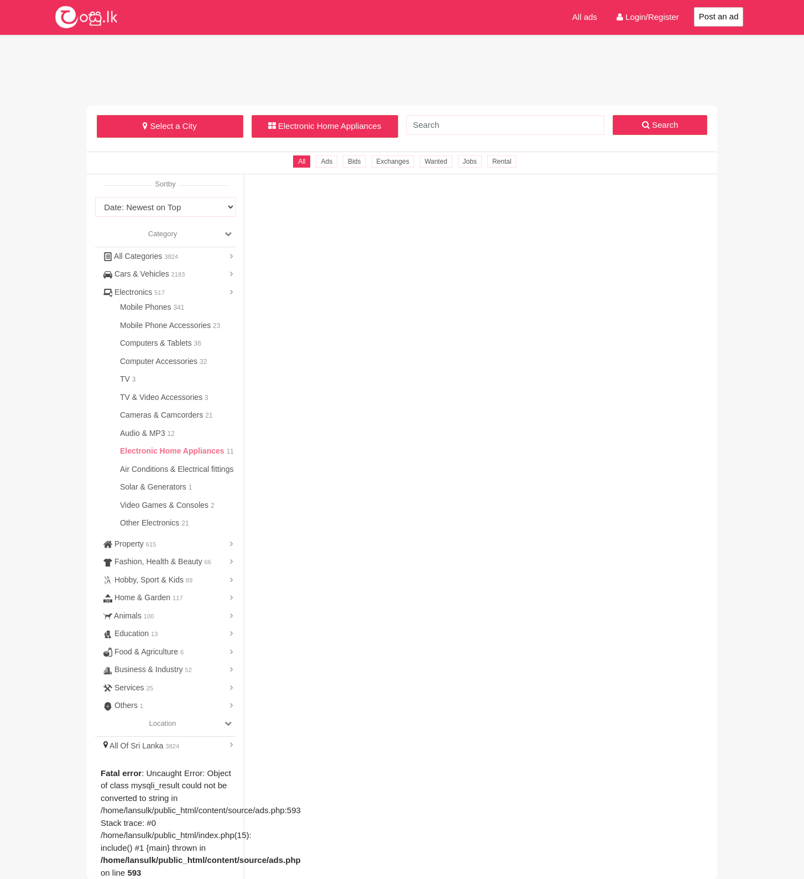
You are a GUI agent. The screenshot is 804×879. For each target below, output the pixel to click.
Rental (501, 161)
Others (123, 705)
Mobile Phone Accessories (166, 325)
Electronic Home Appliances (325, 126)
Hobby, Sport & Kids (147, 579)
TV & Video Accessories (162, 397)
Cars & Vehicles (144, 273)
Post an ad (719, 16)
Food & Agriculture (143, 651)
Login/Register (648, 17)
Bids (354, 161)
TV (126, 379)
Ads (326, 161)
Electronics (134, 292)
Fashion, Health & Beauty (157, 561)
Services (128, 687)
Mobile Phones (147, 307)
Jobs (470, 161)
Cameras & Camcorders (162, 414)
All (301, 161)
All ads (584, 17)
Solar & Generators (154, 486)
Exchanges (393, 161)
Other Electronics (150, 522)
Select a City (169, 126)
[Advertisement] (402, 68)
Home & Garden (143, 597)
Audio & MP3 (144, 433)
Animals (128, 615)
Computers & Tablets (157, 343)
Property (129, 543)
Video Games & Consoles (165, 505)
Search (660, 124)
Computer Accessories (160, 361)
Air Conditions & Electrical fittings (178, 469)
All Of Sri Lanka (141, 745)
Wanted (436, 161)
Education (130, 633)
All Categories (140, 256)
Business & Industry (147, 669)
